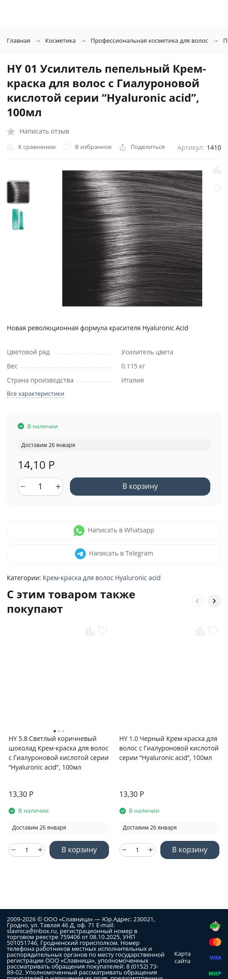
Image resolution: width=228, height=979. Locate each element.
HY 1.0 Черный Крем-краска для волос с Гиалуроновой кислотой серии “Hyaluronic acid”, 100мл (169, 748)
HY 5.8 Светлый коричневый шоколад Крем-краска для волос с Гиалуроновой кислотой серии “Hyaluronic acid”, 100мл (59, 752)
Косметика (60, 40)
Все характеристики (35, 393)
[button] (197, 601)
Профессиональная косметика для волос (149, 40)
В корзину (140, 486)
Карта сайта (182, 957)
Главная (18, 40)
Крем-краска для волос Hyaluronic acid (102, 577)
